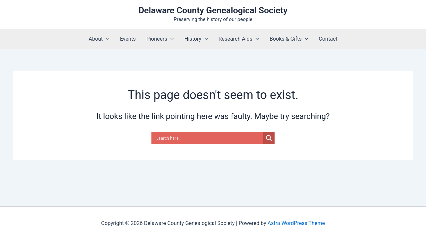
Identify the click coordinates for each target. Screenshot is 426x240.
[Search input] (209, 138)
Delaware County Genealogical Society (213, 10)
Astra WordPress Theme (296, 223)
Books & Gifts (289, 39)
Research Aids (238, 39)
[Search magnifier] (269, 138)
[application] (106, 39)
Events (127, 39)
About (99, 39)
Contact (328, 39)
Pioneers (160, 39)
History (196, 39)
